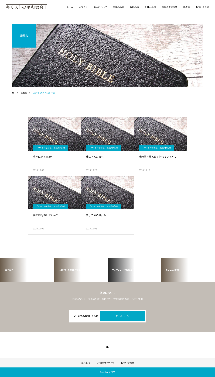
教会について (100, 7)
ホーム (69, 7)
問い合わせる (122, 316)
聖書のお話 (118, 7)
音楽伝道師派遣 (169, 7)
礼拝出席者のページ (105, 362)
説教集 (186, 7)
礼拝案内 (85, 362)
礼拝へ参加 (150, 7)
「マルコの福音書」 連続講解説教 (50, 148)
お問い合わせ (202, 7)
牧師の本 (134, 7)
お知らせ (83, 7)
